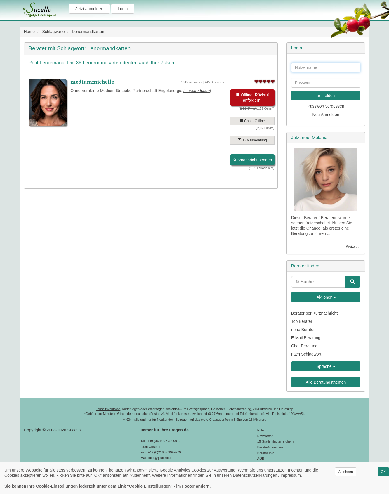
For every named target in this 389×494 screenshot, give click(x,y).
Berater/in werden (270, 447)
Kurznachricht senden (252, 159)
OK (383, 472)
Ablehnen (345, 472)
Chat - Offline (252, 121)
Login (123, 8)
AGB (260, 458)
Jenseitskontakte (108, 409)
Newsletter (265, 436)
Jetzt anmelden (89, 8)
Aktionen (326, 297)
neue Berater (303, 329)
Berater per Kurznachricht (314, 313)
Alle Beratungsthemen (326, 382)
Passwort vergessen (326, 106)
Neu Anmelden (325, 114)
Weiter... (352, 247)
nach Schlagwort (306, 354)
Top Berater (301, 321)
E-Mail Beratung (305, 337)
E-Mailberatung (252, 140)
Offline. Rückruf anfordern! (252, 98)
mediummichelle (92, 82)
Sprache (326, 366)
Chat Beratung (304, 346)
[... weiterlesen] (197, 90)
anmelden (326, 95)
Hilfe (260, 430)
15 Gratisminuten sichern (275, 441)
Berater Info (265, 453)
